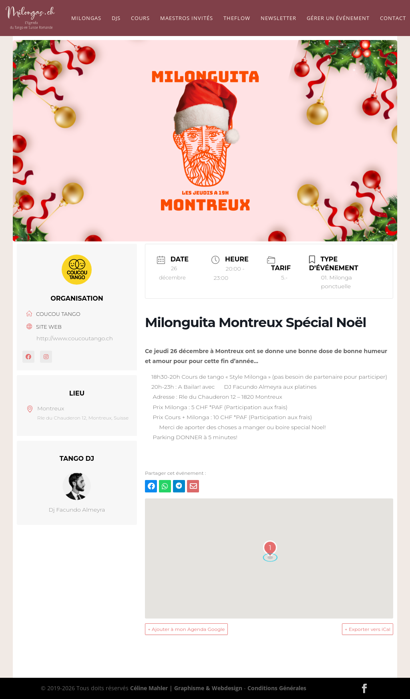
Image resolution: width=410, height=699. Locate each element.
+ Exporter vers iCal (367, 629)
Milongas (86, 18)
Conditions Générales (276, 688)
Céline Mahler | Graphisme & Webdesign (186, 688)
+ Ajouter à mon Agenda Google (186, 629)
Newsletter (278, 18)
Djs (116, 18)
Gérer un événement (338, 18)
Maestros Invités (186, 18)
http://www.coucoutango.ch (74, 338)
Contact (393, 18)
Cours (140, 18)
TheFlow (236, 18)
